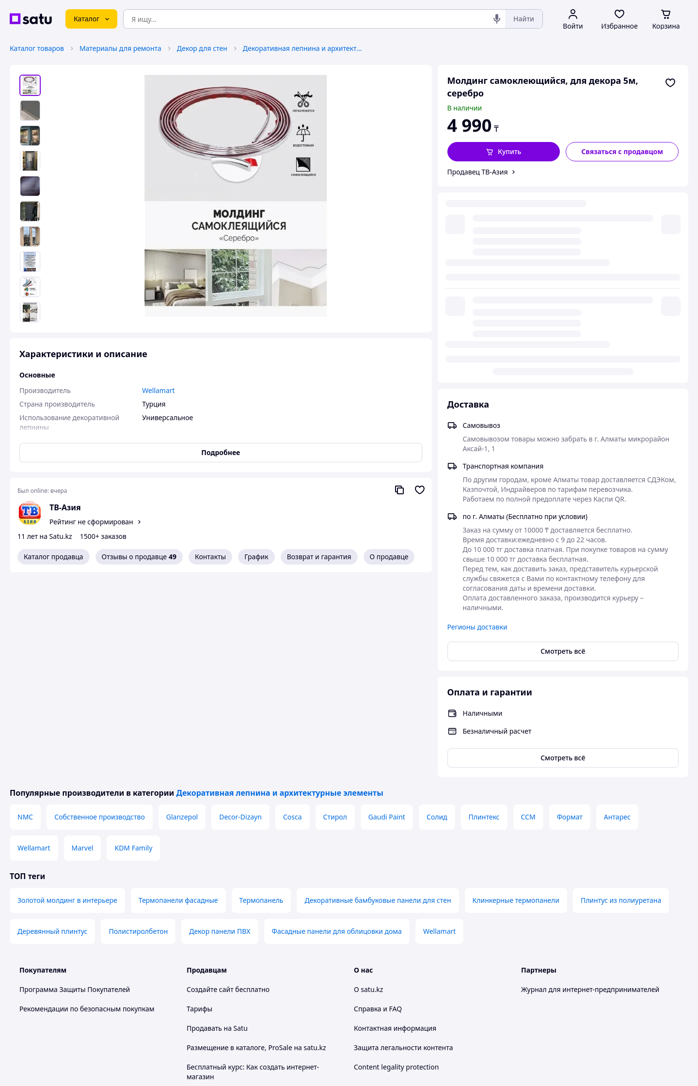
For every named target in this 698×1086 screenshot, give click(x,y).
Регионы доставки (477, 430)
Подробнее (220, 452)
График (256, 556)
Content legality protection (396, 870)
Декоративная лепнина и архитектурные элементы (303, 48)
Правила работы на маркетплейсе (243, 957)
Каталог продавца (53, 556)
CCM (528, 620)
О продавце (389, 556)
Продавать (204, 831)
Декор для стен (202, 48)
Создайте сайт (210, 793)
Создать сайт (473, 1067)
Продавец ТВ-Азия (477, 171)
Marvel (83, 651)
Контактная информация (395, 831)
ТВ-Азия (65, 507)
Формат (570, 620)
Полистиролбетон (138, 735)
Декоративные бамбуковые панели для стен (377, 703)
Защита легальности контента (403, 851)
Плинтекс (484, 620)
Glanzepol (182, 620)
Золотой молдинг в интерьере (67, 703)
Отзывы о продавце (139, 556)
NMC (25, 620)
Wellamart (33, 651)
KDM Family (133, 651)
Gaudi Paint (386, 620)
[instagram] (562, 984)
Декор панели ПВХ (219, 735)
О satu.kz (368, 793)
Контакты (210, 556)
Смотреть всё (562, 454)
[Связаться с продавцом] (622, 151)
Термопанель (261, 703)
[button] (503, 151)
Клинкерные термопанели (516, 703)
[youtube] (527, 984)
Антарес (617, 620)
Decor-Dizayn (240, 620)
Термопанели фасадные (178, 703)
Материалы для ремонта (120, 48)
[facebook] (544, 984)
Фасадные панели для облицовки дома (337, 735)
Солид (437, 620)
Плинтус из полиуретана (621, 703)
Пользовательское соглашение (238, 919)
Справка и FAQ (378, 812)
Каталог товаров (37, 48)
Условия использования (448, 1041)
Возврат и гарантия (319, 556)
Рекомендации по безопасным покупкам (86, 812)
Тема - (226, 984)
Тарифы (199, 812)
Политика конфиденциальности (239, 938)
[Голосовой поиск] (497, 19)
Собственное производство (99, 620)
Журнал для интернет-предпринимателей (590, 793)
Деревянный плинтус (52, 735)
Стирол (335, 620)
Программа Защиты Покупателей (74, 793)
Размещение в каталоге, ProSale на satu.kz (256, 851)
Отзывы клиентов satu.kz (228, 899)
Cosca (292, 620)
